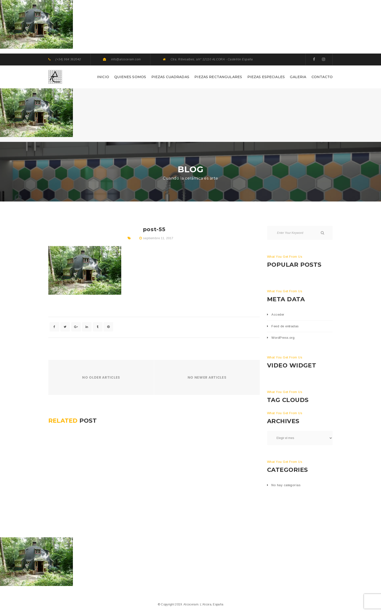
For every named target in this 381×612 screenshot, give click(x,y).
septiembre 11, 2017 (158, 238)
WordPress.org (282, 337)
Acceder (277, 314)
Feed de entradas (285, 326)
